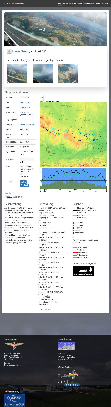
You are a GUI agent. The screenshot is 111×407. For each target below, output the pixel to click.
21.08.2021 (24, 98)
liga (46, 98)
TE (19, 197)
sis (42, 98)
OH (16, 197)
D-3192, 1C (24, 112)
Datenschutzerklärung (13, 365)
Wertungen (69, 3)
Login (11, 3)
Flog (64, 3)
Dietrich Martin (26, 102)
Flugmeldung (19, 3)
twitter (23, 182)
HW (22, 197)
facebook (24, 185)
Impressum (8, 363)
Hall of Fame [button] (78, 3)
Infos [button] (106, 3)
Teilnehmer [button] (99, 3)
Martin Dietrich (18, 51)
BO (14, 197)
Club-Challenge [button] (89, 3)
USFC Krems (25, 107)
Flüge (59, 3)
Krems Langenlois (27, 125)
